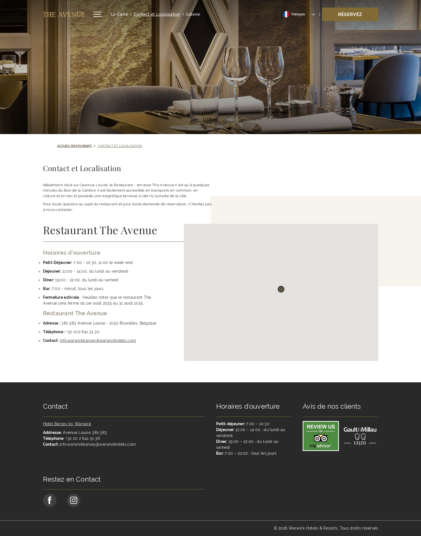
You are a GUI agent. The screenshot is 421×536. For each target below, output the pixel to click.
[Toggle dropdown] (299, 14)
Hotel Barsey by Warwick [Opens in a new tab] (67, 424)
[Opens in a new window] (101, 357)
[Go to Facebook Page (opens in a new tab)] (49, 500)
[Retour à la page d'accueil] (64, 14)
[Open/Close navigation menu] (97, 14)
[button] (281, 299)
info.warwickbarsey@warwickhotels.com (98, 340)
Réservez (350, 14)
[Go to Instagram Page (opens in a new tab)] (73, 500)
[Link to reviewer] (321, 435)
